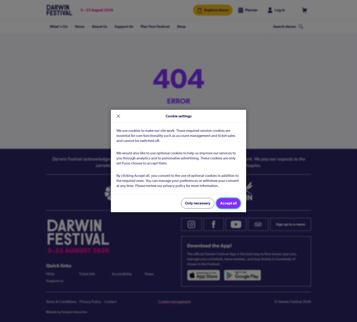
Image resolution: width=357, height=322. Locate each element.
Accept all (228, 203)
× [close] (118, 116)
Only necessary (197, 203)
